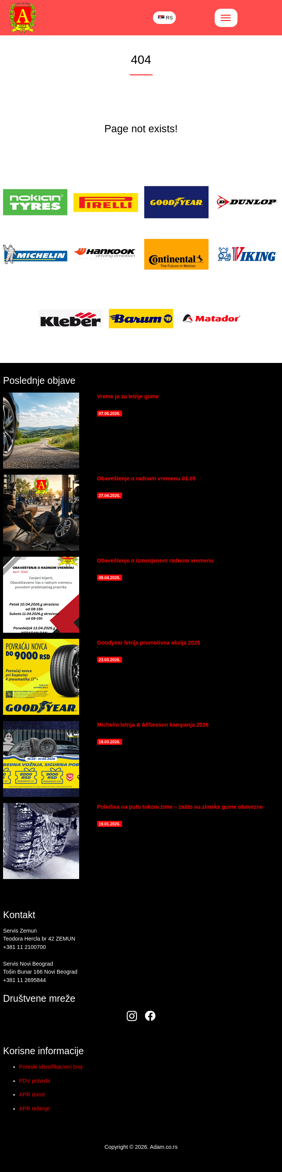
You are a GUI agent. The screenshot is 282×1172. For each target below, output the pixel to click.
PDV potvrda (34, 1081)
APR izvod (32, 1094)
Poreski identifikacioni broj (50, 1067)
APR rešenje (34, 1108)
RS (165, 18)
